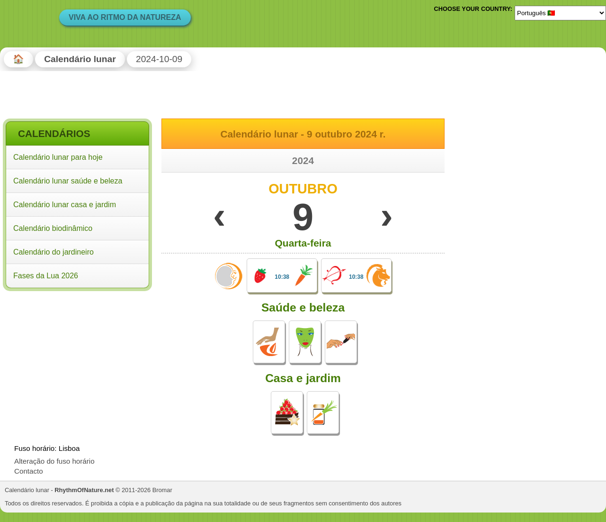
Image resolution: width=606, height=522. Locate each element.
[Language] (560, 13)
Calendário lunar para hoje (58, 157)
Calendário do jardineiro (53, 252)
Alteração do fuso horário (54, 461)
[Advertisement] (77, 355)
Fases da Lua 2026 (45, 276)
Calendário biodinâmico (52, 228)
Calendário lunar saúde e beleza (67, 181)
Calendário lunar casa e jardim (64, 205)
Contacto (28, 471)
